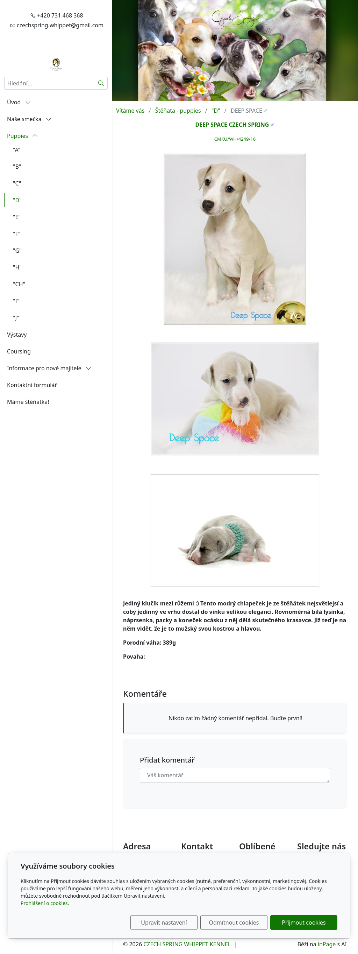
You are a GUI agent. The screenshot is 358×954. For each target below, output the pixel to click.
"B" (17, 166)
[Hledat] (101, 83)
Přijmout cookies (303, 922)
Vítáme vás (130, 110)
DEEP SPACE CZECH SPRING (232, 124)
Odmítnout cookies (234, 922)
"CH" (19, 284)
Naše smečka (29, 119)
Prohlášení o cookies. (45, 903)
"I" (16, 301)
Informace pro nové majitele (49, 368)
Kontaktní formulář (32, 385)
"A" (16, 150)
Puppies (22, 136)
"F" (16, 234)
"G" (17, 250)
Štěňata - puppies (178, 110)
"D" (17, 200)
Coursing (19, 351)
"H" (17, 267)
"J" (16, 318)
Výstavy (17, 334)
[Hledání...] (49, 83)
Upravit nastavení (164, 922)
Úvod (19, 102)
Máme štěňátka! (28, 402)
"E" (17, 217)
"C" (17, 183)
